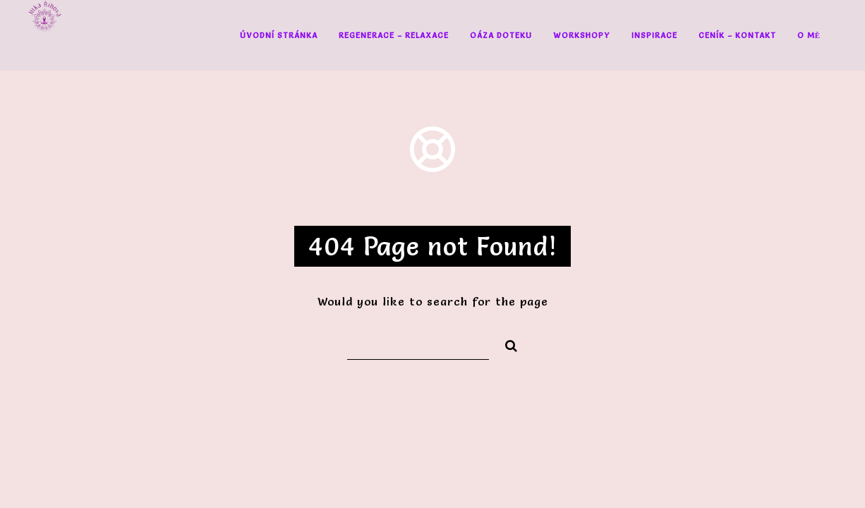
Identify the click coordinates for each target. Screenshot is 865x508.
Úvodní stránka (278, 35)
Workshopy (581, 35)
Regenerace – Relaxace (394, 35)
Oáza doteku (501, 35)
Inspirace (654, 35)
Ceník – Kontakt (737, 35)
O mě (809, 35)
